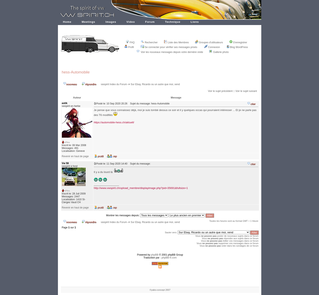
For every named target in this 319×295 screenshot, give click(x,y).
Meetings (88, 21)
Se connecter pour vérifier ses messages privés (169, 47)
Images (111, 21)
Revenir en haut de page (75, 156)
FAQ (130, 42)
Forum (150, 21)
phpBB (155, 254)
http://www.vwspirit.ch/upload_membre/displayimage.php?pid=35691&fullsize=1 (141, 188)
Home (67, 21)
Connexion (212, 47)
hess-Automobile (76, 72)
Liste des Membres (176, 42)
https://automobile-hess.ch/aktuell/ (114, 122)
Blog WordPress (237, 47)
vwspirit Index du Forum (114, 84)
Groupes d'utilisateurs (209, 42)
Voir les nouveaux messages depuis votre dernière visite (172, 52)
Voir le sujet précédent (220, 91)
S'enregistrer (238, 42)
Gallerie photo (221, 52)
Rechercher (149, 42)
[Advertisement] (160, 64)
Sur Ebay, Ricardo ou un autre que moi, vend (155, 84)
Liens (195, 21)
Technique (172, 21)
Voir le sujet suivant (246, 91)
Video (131, 21)
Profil (129, 47)
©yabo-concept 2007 (160, 290)
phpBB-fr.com (169, 257)
